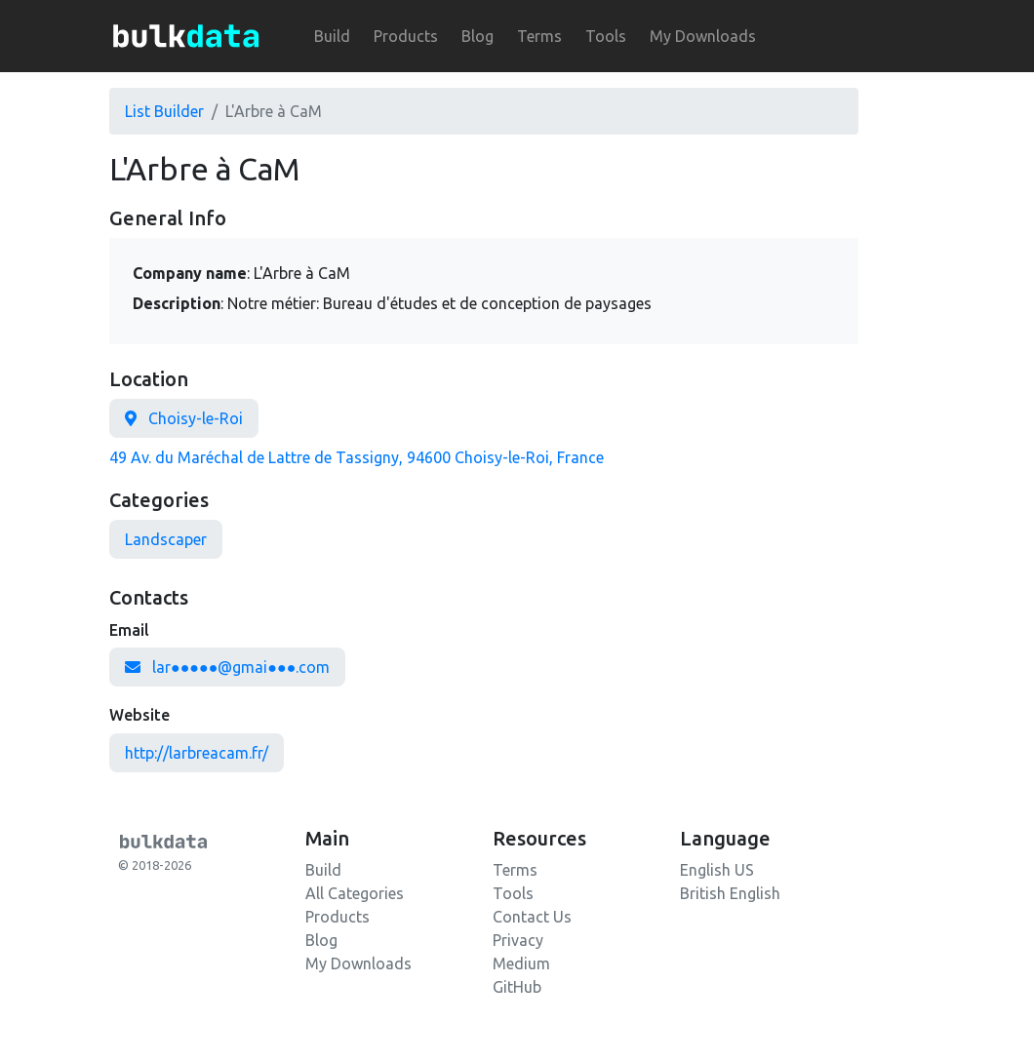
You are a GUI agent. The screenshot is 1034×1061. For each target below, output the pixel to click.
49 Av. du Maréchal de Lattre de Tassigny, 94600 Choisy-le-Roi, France (356, 457)
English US (717, 870)
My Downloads (703, 36)
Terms (539, 36)
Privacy (518, 940)
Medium (521, 963)
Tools (605, 36)
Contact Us (532, 916)
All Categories (354, 893)
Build (332, 36)
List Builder (164, 111)
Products (406, 36)
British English (730, 893)
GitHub (517, 987)
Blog (477, 36)
